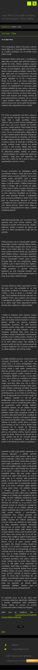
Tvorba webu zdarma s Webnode (16, 661)
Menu (34, 4)
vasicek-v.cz (5, 27)
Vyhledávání (29, 4)
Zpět (3, 632)
